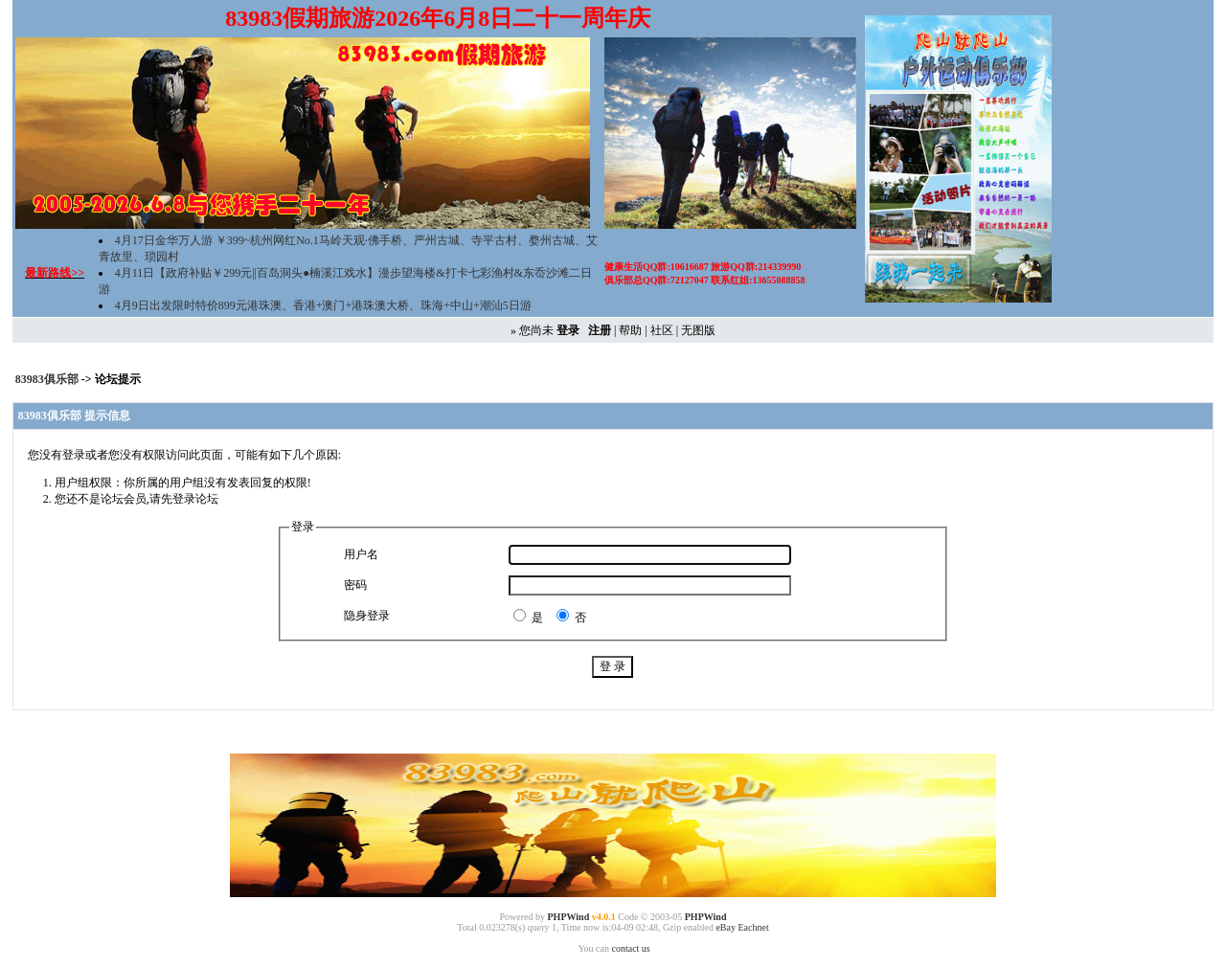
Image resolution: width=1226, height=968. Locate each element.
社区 (661, 330)
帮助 (630, 330)
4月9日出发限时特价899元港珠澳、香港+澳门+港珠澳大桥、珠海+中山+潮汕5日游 (323, 305)
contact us (630, 948)
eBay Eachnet (741, 927)
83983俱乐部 (48, 379)
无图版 (698, 330)
